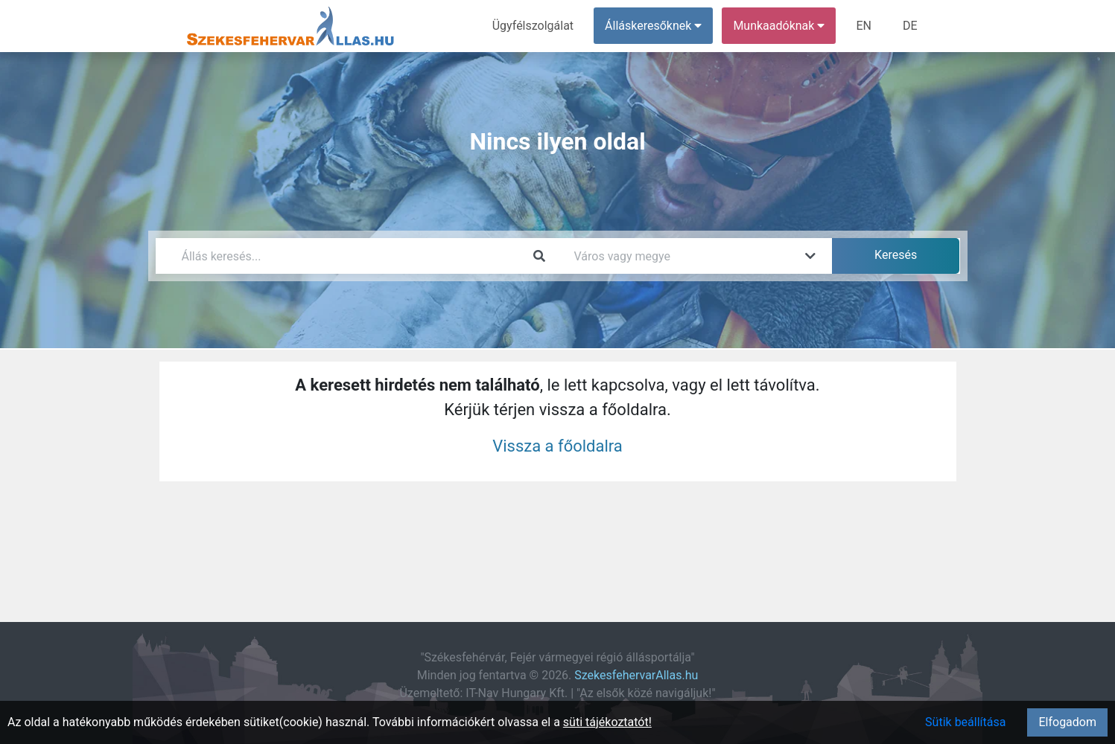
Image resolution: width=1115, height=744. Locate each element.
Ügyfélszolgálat (533, 26)
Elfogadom (1067, 722)
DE (910, 26)
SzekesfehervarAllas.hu (636, 675)
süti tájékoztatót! (607, 722)
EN (863, 26)
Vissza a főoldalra (557, 446)
